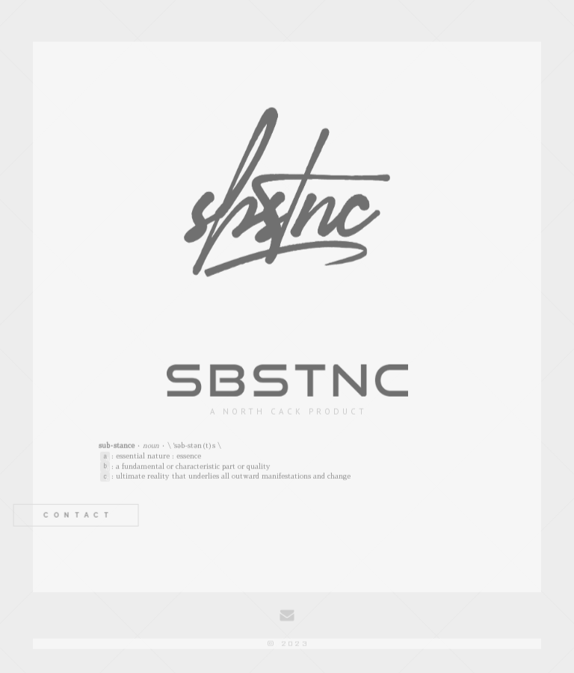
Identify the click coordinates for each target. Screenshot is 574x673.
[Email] (287, 616)
